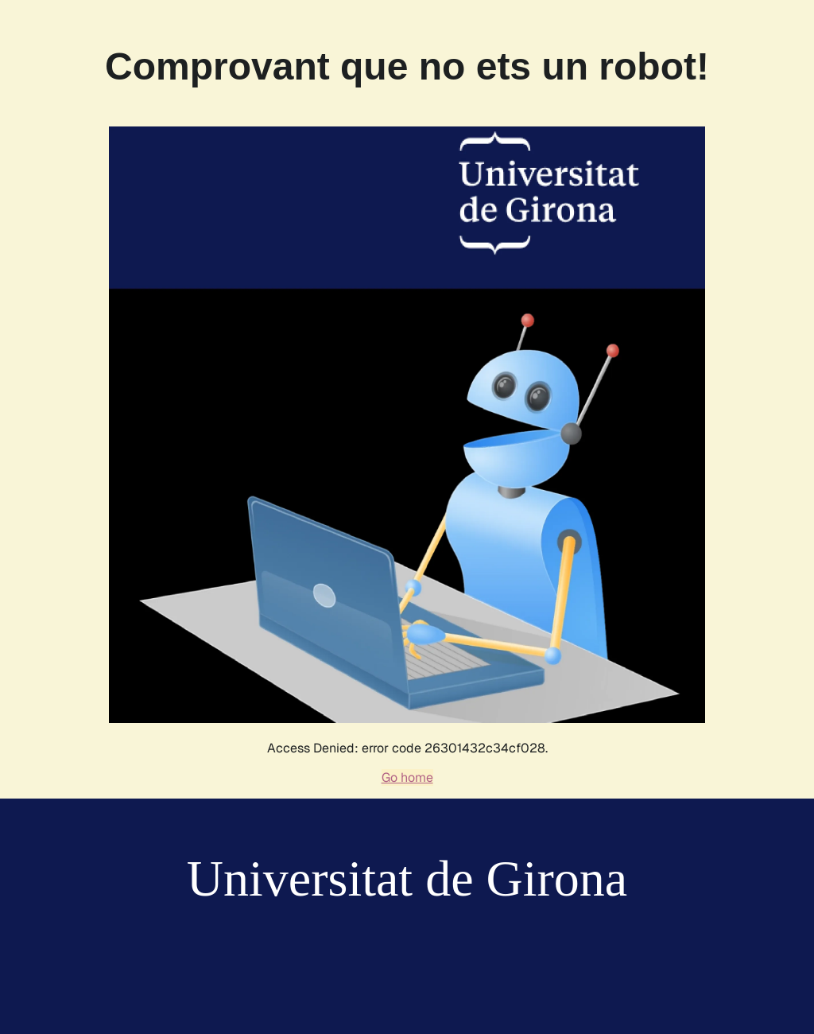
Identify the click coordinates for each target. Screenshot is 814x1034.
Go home (407, 777)
